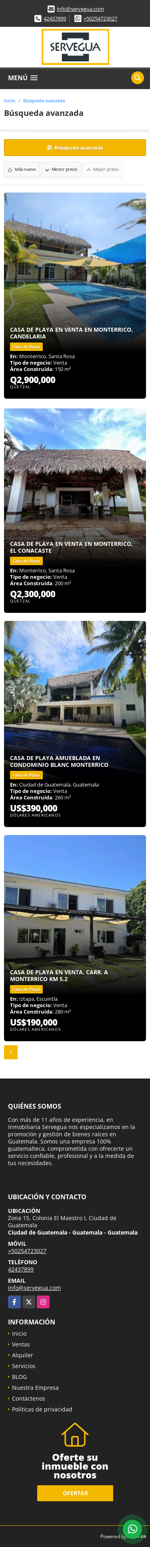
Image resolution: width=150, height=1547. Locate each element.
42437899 (55, 18)
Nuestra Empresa (35, 1387)
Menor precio (61, 169)
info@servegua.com (80, 8)
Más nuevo (22, 169)
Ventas (21, 1344)
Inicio (9, 100)
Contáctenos (28, 1398)
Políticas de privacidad (42, 1409)
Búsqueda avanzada (44, 100)
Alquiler (22, 1355)
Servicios (24, 1366)
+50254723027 (100, 18)
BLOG (19, 1377)
